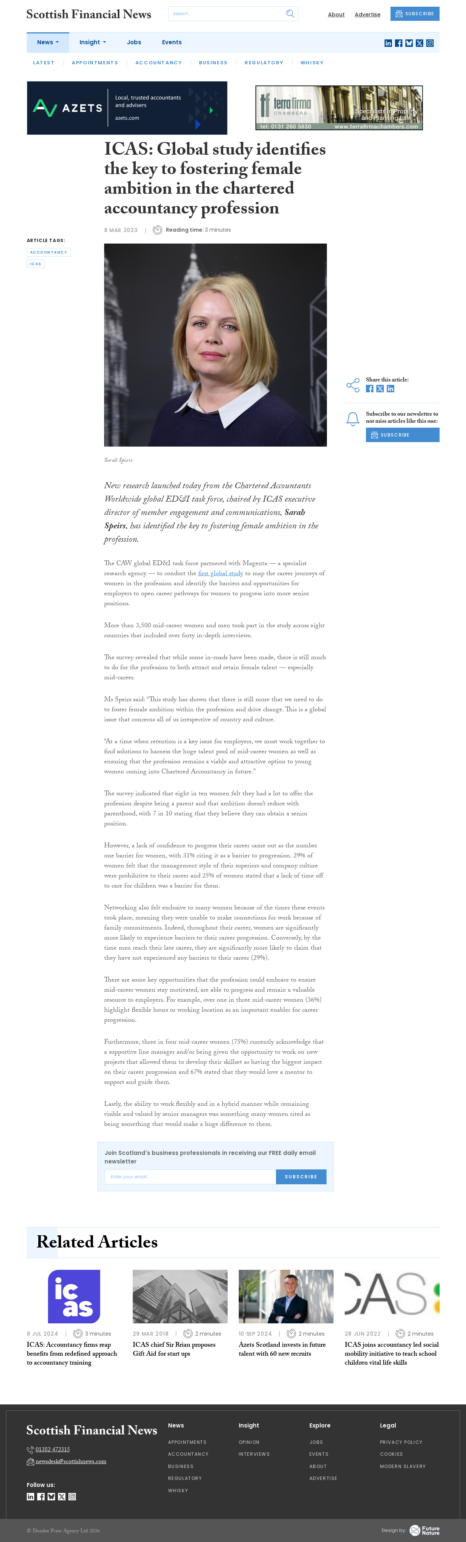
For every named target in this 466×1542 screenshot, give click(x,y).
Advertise (367, 14)
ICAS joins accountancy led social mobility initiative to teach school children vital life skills (392, 1355)
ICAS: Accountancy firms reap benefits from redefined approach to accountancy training (72, 1355)
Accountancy (158, 62)
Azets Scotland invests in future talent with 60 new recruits (282, 1350)
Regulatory (264, 62)
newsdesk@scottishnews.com (71, 1462)
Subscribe (301, 1177)
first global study (220, 574)
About (336, 14)
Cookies (392, 1454)
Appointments (95, 62)
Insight (91, 42)
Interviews (254, 1454)
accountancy (49, 252)
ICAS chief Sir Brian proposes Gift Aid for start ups (174, 1350)
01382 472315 (53, 1450)
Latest (44, 62)
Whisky (312, 62)
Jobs (134, 42)
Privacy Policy (401, 1442)
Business (213, 62)
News (46, 42)
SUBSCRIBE (415, 13)
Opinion (249, 1442)
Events (172, 42)
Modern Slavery (403, 1466)
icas (36, 264)
